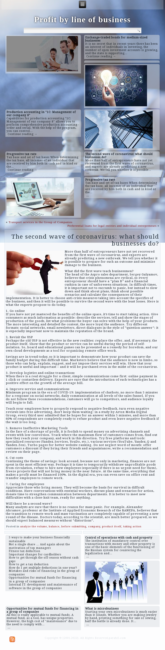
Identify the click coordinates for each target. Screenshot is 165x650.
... (87, 173)
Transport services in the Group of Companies (40, 222)
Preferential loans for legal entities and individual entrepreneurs (112, 225)
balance (54, 526)
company (94, 526)
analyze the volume (33, 526)
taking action (132, 526)
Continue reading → (101, 56)
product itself (111, 526)
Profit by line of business (82, 19)
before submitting (73, 526)
